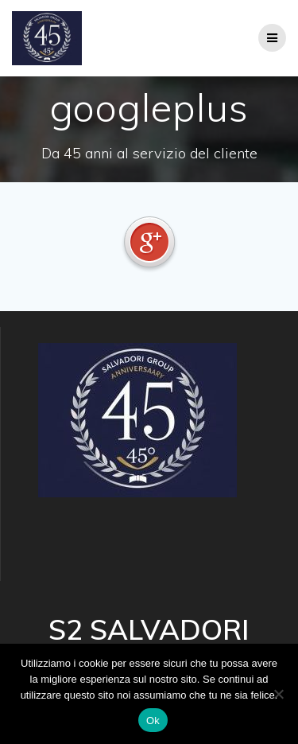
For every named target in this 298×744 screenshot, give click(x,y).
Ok (153, 720)
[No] (278, 694)
